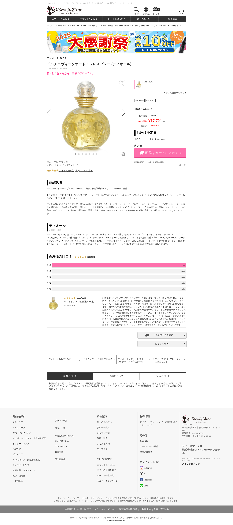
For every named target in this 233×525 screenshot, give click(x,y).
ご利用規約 (145, 509)
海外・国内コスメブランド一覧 (100, 26)
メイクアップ (19, 427)
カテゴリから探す (61, 19)
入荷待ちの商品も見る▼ (174, 93)
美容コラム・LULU (106, 465)
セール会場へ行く (117, 19)
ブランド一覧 (61, 420)
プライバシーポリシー (105, 509)
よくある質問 (103, 444)
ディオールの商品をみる (59, 359)
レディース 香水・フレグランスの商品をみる (167, 360)
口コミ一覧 (60, 428)
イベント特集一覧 (105, 475)
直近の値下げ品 (62, 441)
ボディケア (18, 454)
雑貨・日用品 (19, 476)
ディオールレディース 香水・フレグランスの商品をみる (132, 360)
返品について (163, 376)
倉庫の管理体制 (161, 509)
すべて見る (102, 449)
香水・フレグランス (22, 433)
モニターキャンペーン (107, 481)
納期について (70, 376)
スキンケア (18, 422)
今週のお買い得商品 (64, 436)
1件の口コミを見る (163, 335)
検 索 (136, 14)
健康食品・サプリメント (24, 470)
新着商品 (146, 14)
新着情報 (144, 441)
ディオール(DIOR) (122, 26)
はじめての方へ (104, 422)
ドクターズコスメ (21, 444)
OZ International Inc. (117, 520)
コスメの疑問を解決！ (107, 470)
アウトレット (61, 446)
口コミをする (162, 344)
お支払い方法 (103, 433)
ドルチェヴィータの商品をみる (97, 359)
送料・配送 (102, 438)
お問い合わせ (146, 452)
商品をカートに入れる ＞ (164, 153)
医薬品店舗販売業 (128, 509)
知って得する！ (144, 19)
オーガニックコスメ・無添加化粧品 (29, 438)
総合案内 (172, 19)
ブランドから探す (89, 19)
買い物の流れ (103, 427)
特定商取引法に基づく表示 (78, 509)
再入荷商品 (60, 459)
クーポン (156, 14)
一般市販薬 (18, 481)
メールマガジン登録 (149, 446)
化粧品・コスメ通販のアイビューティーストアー (66, 26)
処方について (116, 376)
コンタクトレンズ (21, 465)
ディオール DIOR (56, 58)
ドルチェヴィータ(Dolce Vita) (143, 26)
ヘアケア (17, 449)
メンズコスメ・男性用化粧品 (26, 460)
